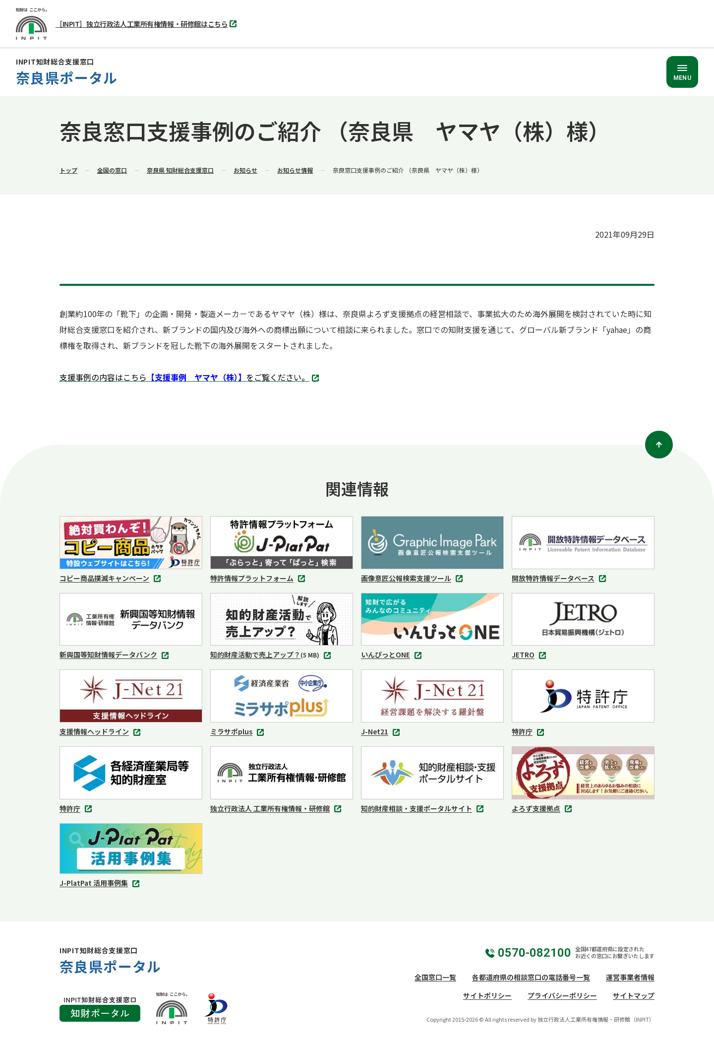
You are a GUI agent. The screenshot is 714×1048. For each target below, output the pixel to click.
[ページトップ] (659, 444)
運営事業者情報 (630, 977)
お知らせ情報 (295, 170)
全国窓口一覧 (435, 977)
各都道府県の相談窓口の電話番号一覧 (531, 977)
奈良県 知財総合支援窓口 (180, 170)
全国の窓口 (112, 170)
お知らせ (245, 170)
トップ (68, 170)
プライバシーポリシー (562, 995)
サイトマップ (633, 995)
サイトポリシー (487, 995)
